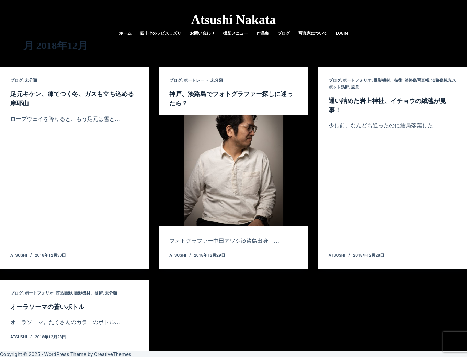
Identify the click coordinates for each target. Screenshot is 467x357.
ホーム (125, 33)
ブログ (283, 33)
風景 (355, 87)
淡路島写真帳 (417, 80)
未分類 (31, 80)
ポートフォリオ (357, 80)
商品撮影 (64, 292)
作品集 (263, 33)
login (342, 33)
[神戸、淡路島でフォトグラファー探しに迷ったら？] (233, 170)
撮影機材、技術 (388, 80)
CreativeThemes (113, 353)
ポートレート (196, 80)
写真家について (312, 33)
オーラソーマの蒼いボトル (51, 306)
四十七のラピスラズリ (160, 33)
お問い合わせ (202, 33)
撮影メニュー (235, 33)
